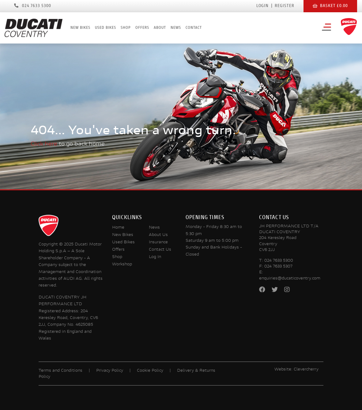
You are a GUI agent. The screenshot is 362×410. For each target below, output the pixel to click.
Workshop (122, 264)
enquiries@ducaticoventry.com (289, 278)
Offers (142, 28)
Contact (194, 28)
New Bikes (80, 28)
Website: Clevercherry (296, 369)
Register (284, 6)
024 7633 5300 (278, 261)
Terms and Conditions (60, 371)
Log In (155, 257)
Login (262, 6)
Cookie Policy (150, 371)
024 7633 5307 (278, 266)
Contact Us (160, 250)
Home (118, 228)
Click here (44, 144)
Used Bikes (105, 28)
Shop (126, 28)
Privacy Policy (109, 371)
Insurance (158, 242)
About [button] (160, 28)
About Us (158, 235)
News (176, 28)
